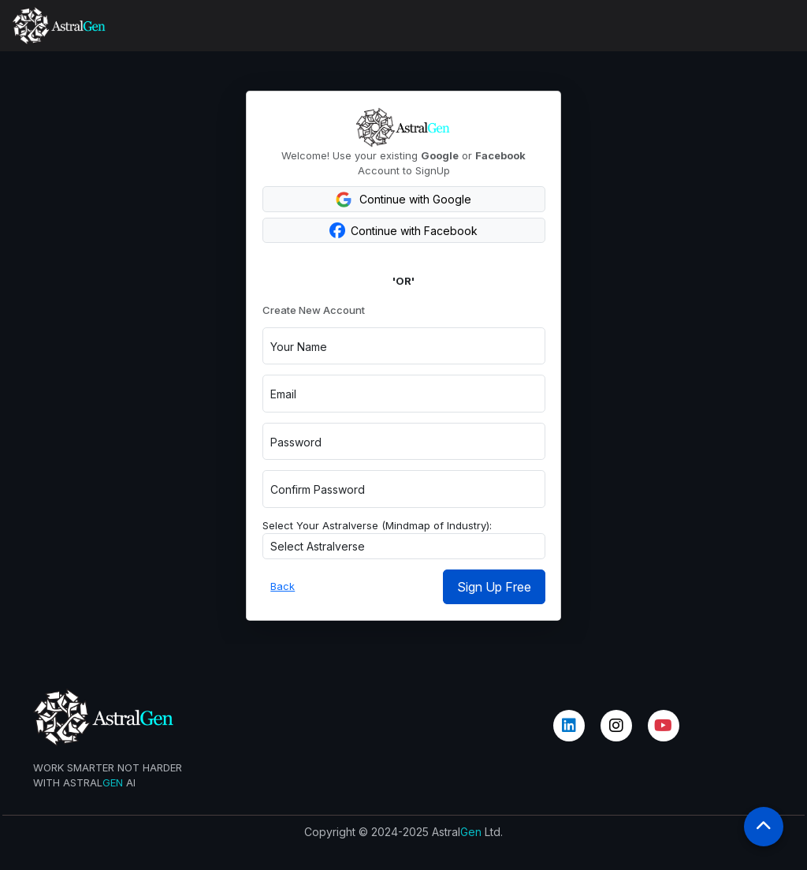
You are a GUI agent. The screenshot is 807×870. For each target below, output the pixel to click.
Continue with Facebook (403, 230)
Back (282, 586)
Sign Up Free (494, 587)
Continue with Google (404, 199)
